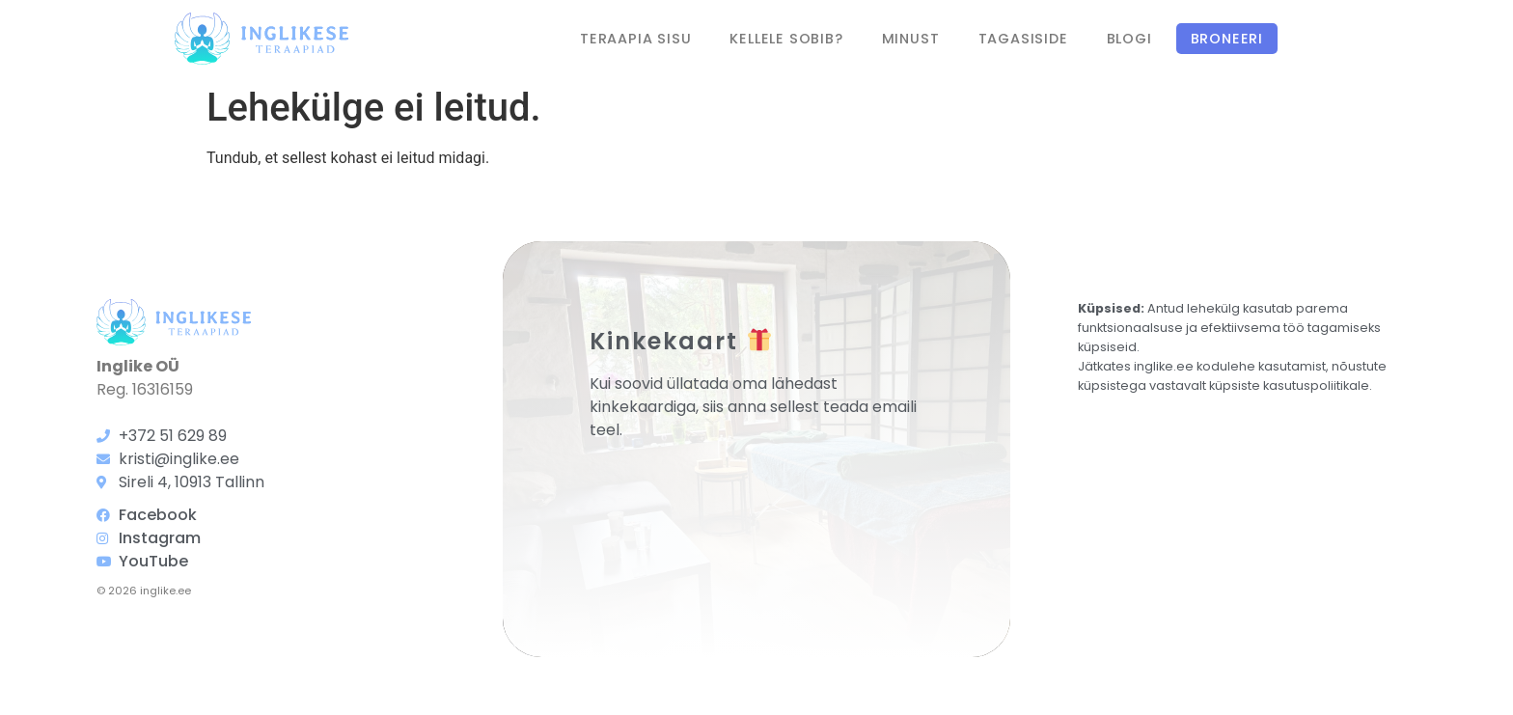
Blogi (1129, 38)
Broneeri (1227, 38)
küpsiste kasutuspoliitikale (1289, 385)
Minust (911, 38)
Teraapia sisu (635, 38)
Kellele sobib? (785, 38)
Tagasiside (1023, 38)
